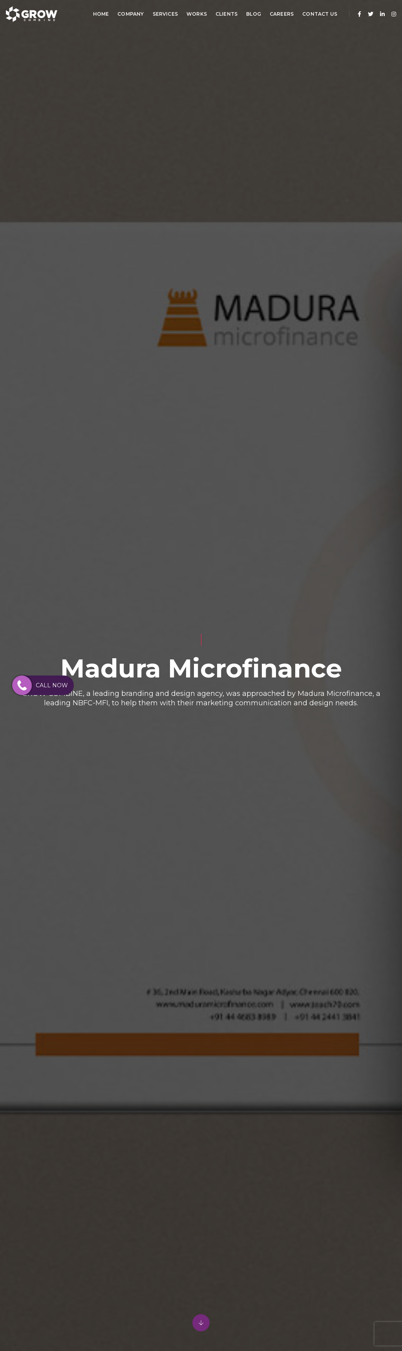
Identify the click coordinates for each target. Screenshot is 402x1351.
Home (101, 14)
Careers (282, 14)
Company (130, 14)
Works (196, 14)
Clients (227, 14)
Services (165, 14)
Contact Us (319, 14)
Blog (253, 14)
